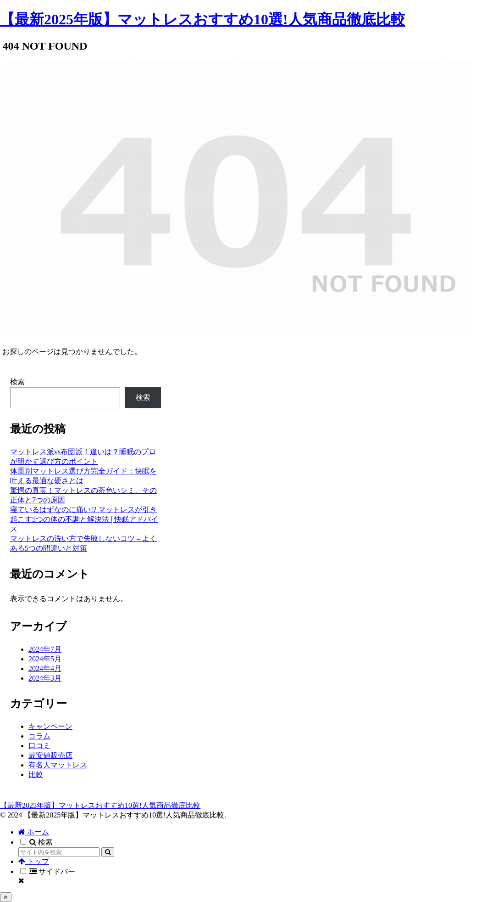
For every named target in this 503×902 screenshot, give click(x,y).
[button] (107, 852)
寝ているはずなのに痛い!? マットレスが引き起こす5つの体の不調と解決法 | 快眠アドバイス (84, 519)
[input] (58, 852)
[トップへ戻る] (5, 897)
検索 (17, 382)
